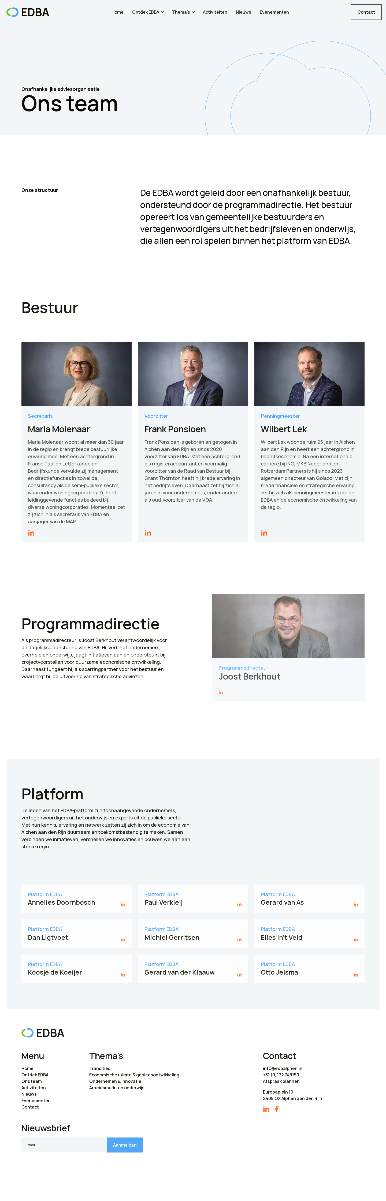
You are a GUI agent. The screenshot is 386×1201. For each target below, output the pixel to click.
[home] (27, 12)
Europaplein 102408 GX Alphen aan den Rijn (292, 1095)
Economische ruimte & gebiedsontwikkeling (134, 1075)
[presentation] (62, 1167)
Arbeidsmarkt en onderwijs (116, 1088)
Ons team (31, 1081)
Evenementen (274, 12)
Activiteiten (215, 12)
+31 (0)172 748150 (281, 1075)
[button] (149, 12)
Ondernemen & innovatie (115, 1081)
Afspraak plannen (281, 1081)
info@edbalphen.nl (282, 1068)
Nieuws (243, 12)
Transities (99, 1068)
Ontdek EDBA (35, 1075)
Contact (366, 12)
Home (118, 12)
